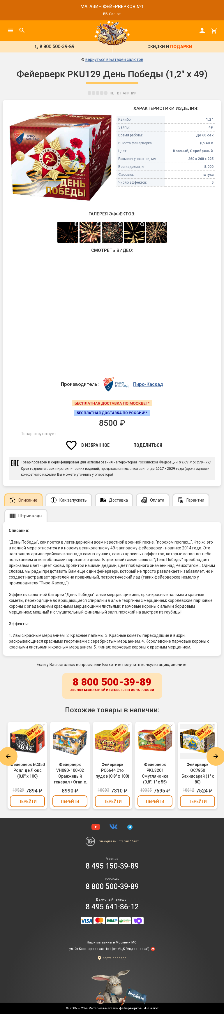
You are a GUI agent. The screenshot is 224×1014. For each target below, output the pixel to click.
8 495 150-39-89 (112, 866)
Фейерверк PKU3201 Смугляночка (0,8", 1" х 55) (155, 773)
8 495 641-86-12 (112, 907)
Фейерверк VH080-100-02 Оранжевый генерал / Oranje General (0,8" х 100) (70, 773)
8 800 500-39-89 (112, 685)
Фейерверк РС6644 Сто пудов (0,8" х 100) (112, 770)
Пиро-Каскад (148, 384)
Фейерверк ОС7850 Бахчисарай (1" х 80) (197, 773)
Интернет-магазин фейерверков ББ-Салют (123, 1008)
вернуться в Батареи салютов (114, 59)
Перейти (27, 801)
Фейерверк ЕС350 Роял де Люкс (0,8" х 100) (27, 770)
